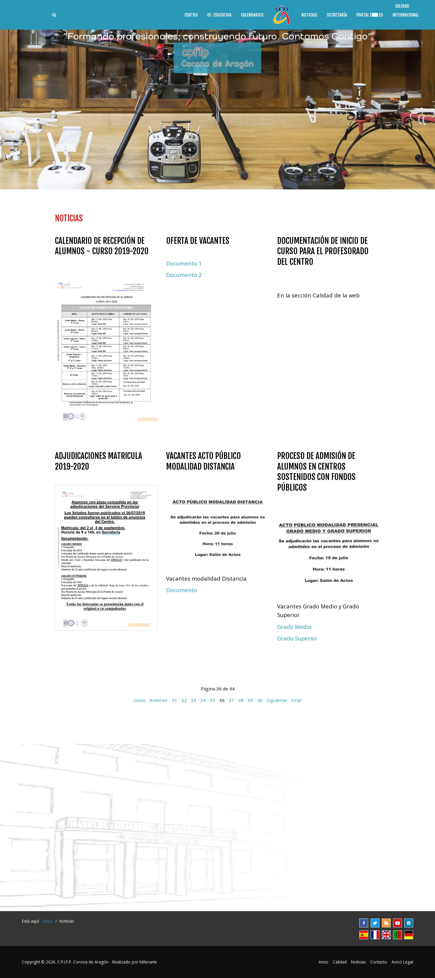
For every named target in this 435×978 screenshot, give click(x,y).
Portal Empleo (369, 15)
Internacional (405, 15)
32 (184, 700)
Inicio (139, 700)
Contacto (378, 962)
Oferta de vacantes (197, 241)
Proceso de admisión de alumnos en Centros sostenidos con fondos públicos (316, 472)
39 (250, 700)
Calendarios (252, 15)
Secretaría (337, 15)
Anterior (159, 700)
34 (203, 700)
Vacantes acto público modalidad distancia (203, 461)
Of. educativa (219, 15)
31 (174, 700)
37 (231, 700)
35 (212, 700)
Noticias (309, 15)
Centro (191, 15)
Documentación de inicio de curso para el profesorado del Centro (323, 251)
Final (296, 700)
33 (193, 700)
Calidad (340, 962)
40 (259, 700)
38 (241, 700)
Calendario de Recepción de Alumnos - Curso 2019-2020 (102, 246)
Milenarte (148, 962)
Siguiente (277, 700)
